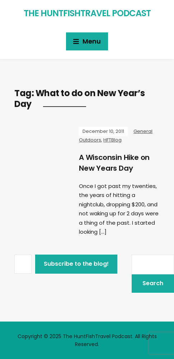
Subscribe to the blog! (76, 264)
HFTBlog (112, 139)
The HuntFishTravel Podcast (87, 13)
